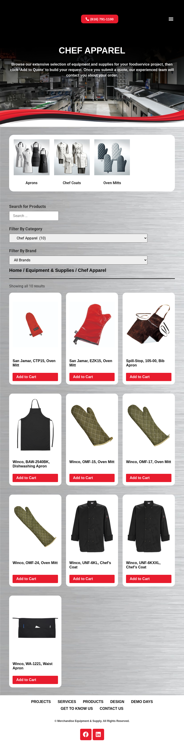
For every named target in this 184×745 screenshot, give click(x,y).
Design (117, 702)
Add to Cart (26, 377)
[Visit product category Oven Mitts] (112, 163)
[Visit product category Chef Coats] (72, 163)
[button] (171, 19)
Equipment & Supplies (50, 270)
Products (93, 702)
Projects (41, 702)
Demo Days (142, 702)
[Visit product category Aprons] (31, 163)
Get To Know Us (77, 709)
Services (67, 702)
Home (15, 270)
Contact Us (112, 709)
